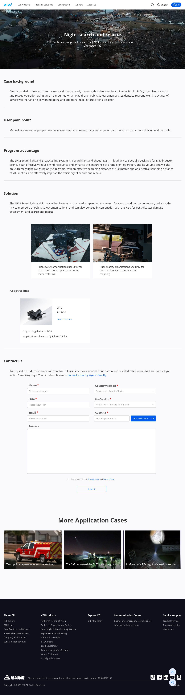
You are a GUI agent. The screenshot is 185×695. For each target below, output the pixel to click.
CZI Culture (9, 620)
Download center (171, 625)
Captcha (100, 412)
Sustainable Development (16, 633)
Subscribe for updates (15, 641)
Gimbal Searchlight (50, 637)
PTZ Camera (47, 641)
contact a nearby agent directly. (87, 375)
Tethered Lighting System (53, 620)
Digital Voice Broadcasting (54, 633)
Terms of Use (108, 479)
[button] (162, 5)
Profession (102, 399)
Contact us (168, 629)
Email (32, 412)
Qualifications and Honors (16, 629)
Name (33, 385)
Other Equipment (49, 654)
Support (79, 4)
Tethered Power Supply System (56, 625)
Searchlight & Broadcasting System (58, 629)
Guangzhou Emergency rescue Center (132, 620)
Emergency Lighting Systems (55, 650)
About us (91, 4)
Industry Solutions (44, 4)
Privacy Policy (94, 479)
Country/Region (105, 385)
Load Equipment (49, 645)
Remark (34, 426)
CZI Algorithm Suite (50, 658)
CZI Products (24, 4)
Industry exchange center (126, 625)
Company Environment (15, 637)
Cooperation (64, 4)
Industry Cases (95, 620)
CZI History (9, 625)
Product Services (171, 620)
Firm (32, 399)
